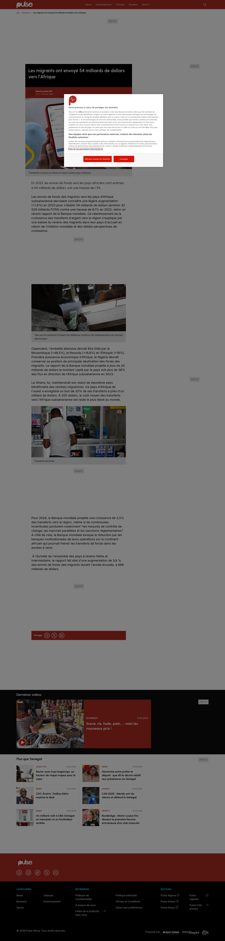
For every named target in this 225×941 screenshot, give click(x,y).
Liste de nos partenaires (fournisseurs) (85, 149)
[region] (113, 130)
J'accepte (124, 159)
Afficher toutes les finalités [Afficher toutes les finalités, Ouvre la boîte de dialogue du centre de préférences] (97, 159)
